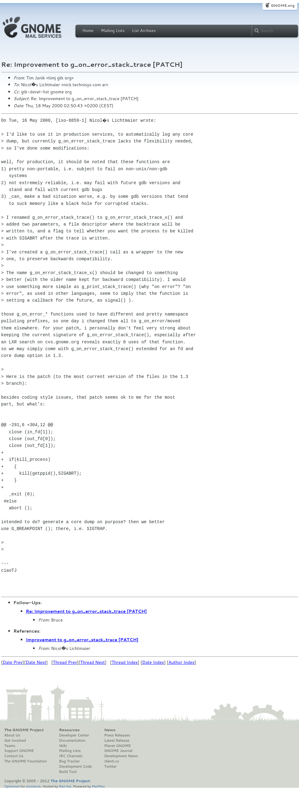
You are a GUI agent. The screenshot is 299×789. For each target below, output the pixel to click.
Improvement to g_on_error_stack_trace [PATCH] (82, 640)
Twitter (110, 766)
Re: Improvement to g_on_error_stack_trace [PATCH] (86, 611)
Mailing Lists (113, 30)
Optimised (12, 786)
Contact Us (13, 755)
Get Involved (15, 740)
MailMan (98, 786)
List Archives (144, 30)
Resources (69, 729)
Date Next (36, 662)
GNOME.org (282, 5)
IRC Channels (71, 755)
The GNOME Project (24, 729)
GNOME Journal (118, 750)
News (109, 729)
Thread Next (92, 662)
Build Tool (67, 771)
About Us (12, 735)
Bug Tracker (69, 761)
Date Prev (13, 662)
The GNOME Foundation (25, 761)
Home (88, 30)
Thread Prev (65, 662)
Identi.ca (111, 761)
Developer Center (74, 735)
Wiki (63, 745)
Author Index (181, 662)
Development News (121, 755)
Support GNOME (19, 750)
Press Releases (117, 735)
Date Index (153, 662)
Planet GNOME (117, 745)
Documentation (72, 740)
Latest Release (116, 740)
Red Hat (65, 786)
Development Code (75, 766)
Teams (9, 745)
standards (33, 786)
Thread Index (125, 662)
